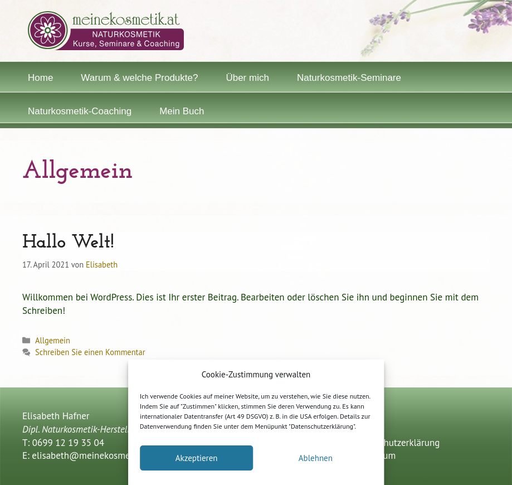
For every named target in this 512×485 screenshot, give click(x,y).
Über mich (247, 77)
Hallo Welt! (68, 243)
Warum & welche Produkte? (139, 77)
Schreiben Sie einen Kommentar (90, 352)
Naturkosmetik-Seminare (349, 77)
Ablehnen (316, 458)
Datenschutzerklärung (396, 443)
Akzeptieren (196, 458)
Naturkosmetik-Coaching (79, 111)
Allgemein (52, 340)
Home (40, 77)
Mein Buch (181, 111)
